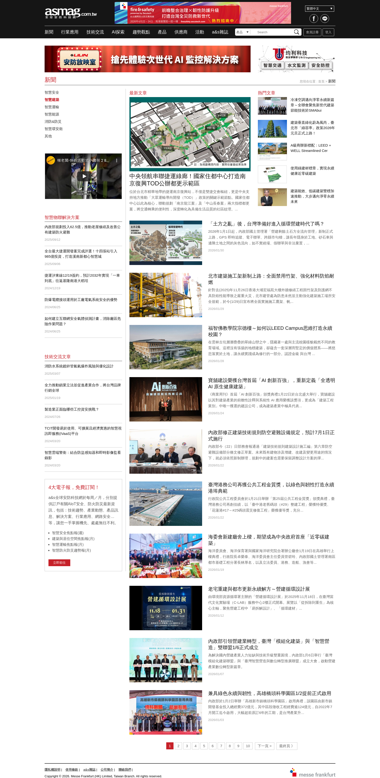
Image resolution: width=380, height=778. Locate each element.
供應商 (181, 32)
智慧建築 (52, 100)
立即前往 (59, 562)
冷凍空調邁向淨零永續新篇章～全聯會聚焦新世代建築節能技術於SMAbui (312, 105)
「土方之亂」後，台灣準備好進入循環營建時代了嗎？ (266, 223)
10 (248, 746)
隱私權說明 (52, 769)
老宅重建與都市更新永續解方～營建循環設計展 (259, 589)
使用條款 (71, 769)
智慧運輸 (52, 107)
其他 (48, 136)
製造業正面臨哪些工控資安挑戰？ (72, 409)
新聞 (49, 32)
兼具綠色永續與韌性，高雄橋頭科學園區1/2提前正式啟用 (269, 693)
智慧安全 (52, 92)
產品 (162, 32)
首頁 (321, 81)
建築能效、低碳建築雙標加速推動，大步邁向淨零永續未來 (312, 196)
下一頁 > (265, 746)
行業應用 (70, 32)
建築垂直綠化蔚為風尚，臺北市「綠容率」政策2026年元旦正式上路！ (313, 127)
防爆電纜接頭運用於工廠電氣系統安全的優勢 (81, 300)
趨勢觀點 (141, 32)
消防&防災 (53, 121)
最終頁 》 (287, 746)
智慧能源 (52, 114)
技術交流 (95, 32)
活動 (199, 32)
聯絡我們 (125, 769)
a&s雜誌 (220, 32)
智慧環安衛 (54, 129)
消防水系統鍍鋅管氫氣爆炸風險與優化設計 (79, 366)
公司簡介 (107, 769)
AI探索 (118, 32)
